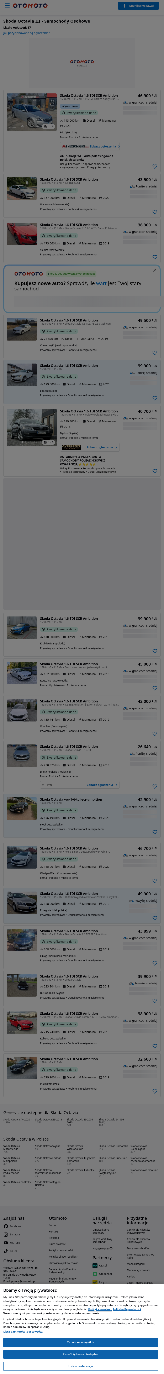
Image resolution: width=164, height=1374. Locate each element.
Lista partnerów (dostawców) (23, 1331)
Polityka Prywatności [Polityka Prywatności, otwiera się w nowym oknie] (127, 1309)
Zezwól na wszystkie (80, 1342)
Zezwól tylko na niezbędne (80, 1354)
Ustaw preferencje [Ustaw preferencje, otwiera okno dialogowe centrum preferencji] (80, 1366)
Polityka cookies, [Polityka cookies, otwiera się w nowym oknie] (100, 1309)
